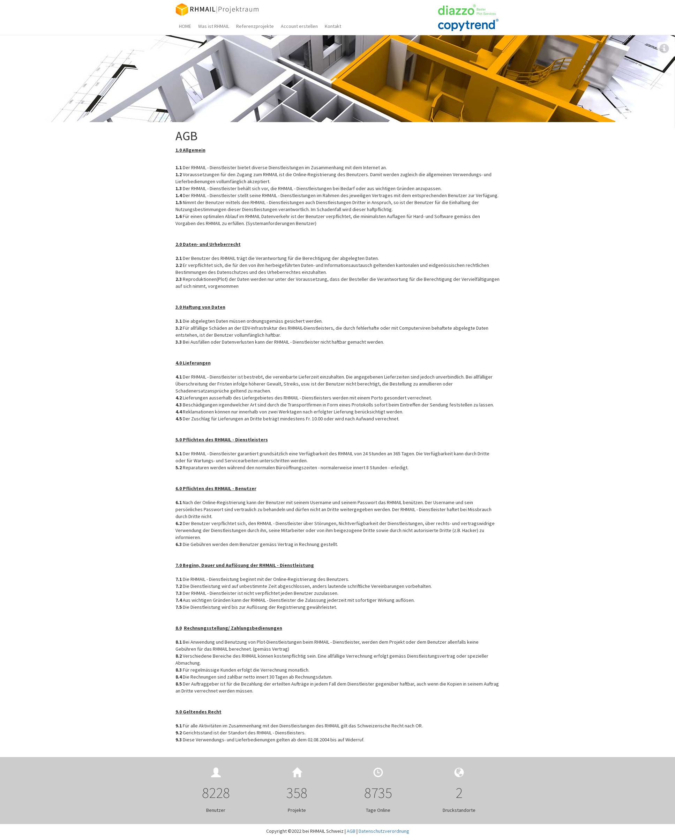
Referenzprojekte (255, 26)
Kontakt (333, 26)
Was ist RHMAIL (213, 26)
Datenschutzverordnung (384, 831)
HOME (185, 26)
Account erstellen (299, 26)
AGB (351, 831)
